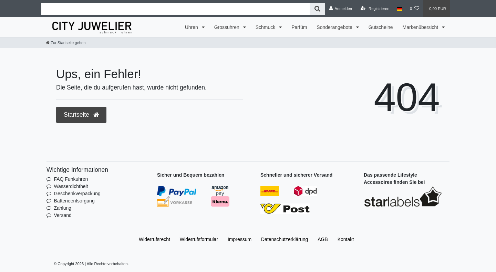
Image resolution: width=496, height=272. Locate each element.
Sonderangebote (335, 27)
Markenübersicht (421, 27)
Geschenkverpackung (77, 193)
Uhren (192, 27)
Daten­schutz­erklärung (284, 239)
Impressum (239, 239)
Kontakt (346, 239)
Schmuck (266, 27)
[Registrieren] (375, 8)
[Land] (399, 8)
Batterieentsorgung (74, 200)
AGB (323, 239)
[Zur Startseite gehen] (65, 43)
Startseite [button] (81, 114)
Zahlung (62, 208)
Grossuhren (227, 27)
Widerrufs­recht (154, 239)
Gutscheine (381, 27)
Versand (62, 215)
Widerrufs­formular (199, 239)
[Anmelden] (340, 8)
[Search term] (175, 9)
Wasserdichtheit (71, 186)
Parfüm (299, 27)
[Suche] (317, 9)
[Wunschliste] (414, 8)
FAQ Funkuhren (71, 179)
